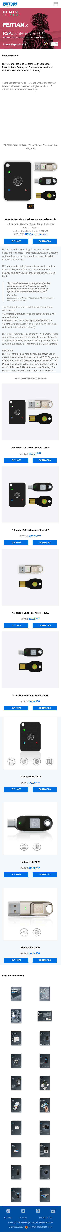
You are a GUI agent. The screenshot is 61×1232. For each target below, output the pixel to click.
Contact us (45, 241)
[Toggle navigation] (56, 4)
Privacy (23, 1217)
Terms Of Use (45, 1217)
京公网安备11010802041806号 (38, 1227)
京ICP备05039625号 (17, 1227)
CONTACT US (45, 460)
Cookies (8, 1217)
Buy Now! (16, 241)
